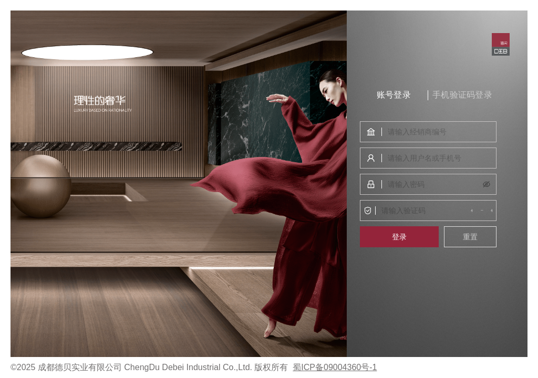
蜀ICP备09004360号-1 (335, 367)
